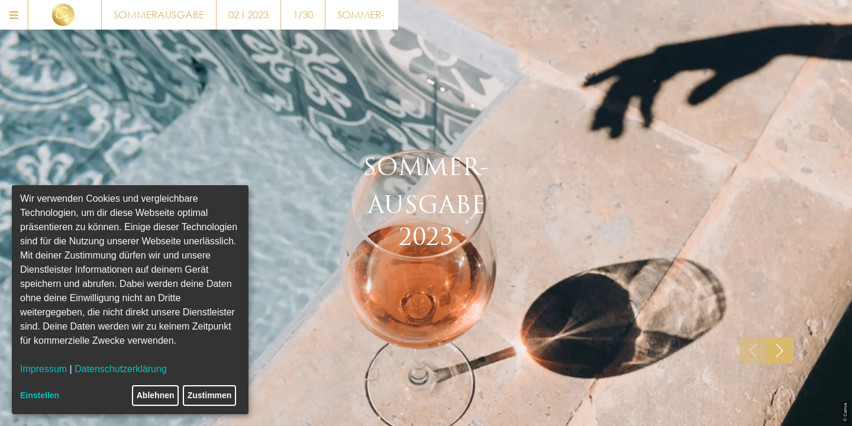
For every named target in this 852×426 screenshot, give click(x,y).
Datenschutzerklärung (121, 369)
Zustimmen (210, 395)
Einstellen (39, 395)
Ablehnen (156, 395)
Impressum (43, 369)
